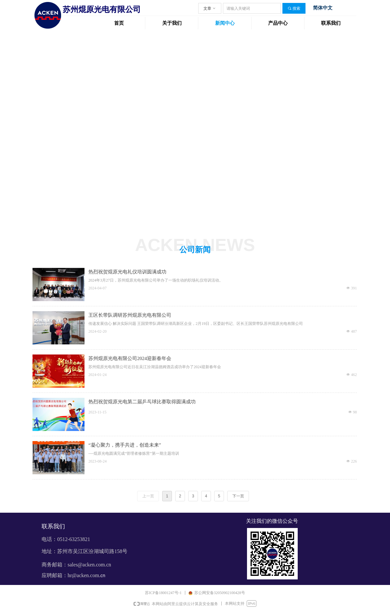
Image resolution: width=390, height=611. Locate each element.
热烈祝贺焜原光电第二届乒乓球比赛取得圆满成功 (142, 401)
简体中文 (322, 7)
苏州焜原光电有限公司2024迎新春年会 (129, 358)
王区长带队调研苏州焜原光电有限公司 (129, 315)
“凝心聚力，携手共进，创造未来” (124, 445)
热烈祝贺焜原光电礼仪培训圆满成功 (127, 271)
